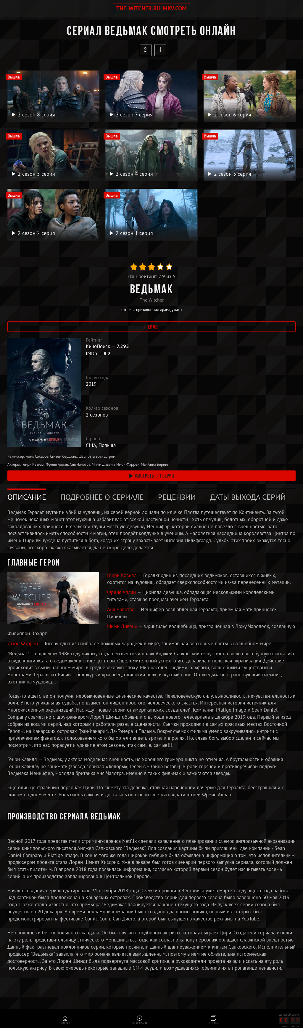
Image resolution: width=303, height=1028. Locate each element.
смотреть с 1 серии (151, 476)
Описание (26, 497)
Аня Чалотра (121, 609)
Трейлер (151, 327)
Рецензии (177, 497)
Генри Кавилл (122, 575)
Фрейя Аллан (122, 592)
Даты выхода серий (248, 497)
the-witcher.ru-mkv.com (151, 8)
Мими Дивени (122, 626)
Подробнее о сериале (102, 497)
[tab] (26, 497)
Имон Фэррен (23, 643)
